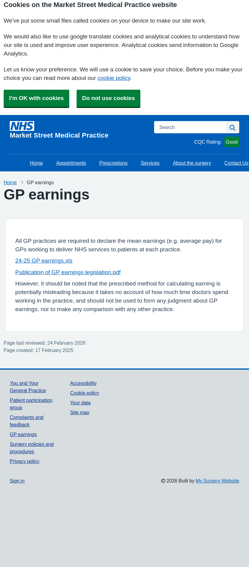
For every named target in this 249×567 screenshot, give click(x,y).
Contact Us (236, 162)
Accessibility (83, 383)
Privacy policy (24, 461)
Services (150, 162)
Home (36, 162)
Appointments (71, 162)
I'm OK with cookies (36, 98)
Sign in (17, 480)
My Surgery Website (217, 480)
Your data (80, 402)
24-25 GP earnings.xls (43, 261)
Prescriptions (113, 162)
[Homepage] (78, 130)
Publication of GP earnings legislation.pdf (68, 272)
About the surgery (192, 162)
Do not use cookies (108, 98)
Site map (79, 412)
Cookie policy (84, 392)
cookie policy (114, 78)
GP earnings (23, 434)
